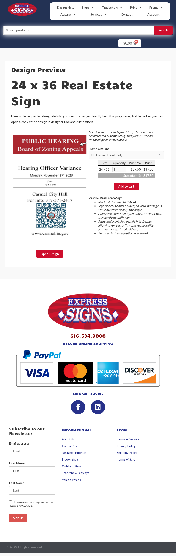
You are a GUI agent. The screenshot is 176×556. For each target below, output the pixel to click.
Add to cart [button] (126, 186)
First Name (16, 463)
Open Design (50, 254)
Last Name (16, 483)
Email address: (19, 443)
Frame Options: (99, 149)
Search (163, 30)
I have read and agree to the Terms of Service (31, 504)
